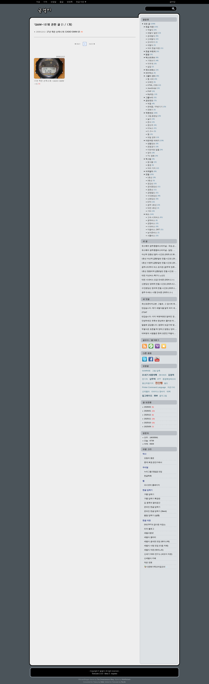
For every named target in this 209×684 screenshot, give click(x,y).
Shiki (102, 682)
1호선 (151, 177)
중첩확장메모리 (169, 379)
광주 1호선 (153, 205)
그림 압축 (156, 371)
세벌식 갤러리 (150, 537)
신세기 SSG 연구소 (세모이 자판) (158, 554)
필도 (166, 383)
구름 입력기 (149, 494)
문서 (151, 122)
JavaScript (153, 88)
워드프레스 (152, 70)
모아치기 (152, 42)
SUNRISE (146, 371)
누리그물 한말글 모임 (153, 472)
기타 (151, 211)
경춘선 (152, 190)
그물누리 (151, 97)
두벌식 (152, 30)
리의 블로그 (149, 529)
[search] (159, 8)
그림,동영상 (154, 116)
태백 (169, 391)
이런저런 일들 (155, 150)
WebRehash (126, 679)
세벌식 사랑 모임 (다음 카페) (156, 546)
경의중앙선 (153, 187)
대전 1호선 (153, 208)
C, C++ (151, 131)
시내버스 (152, 226)
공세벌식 (152, 36)
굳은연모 (151, 100)
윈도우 (152, 125)
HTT (159, 379)
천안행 (159, 383)
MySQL (152, 94)
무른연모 (151, 113)
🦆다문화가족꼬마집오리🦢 (156, 567)
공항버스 (152, 223)
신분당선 (152, 199)
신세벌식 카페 (150, 558)
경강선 (152, 183)
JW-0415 (162, 375)
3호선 (151, 180)
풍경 (150, 165)
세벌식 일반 (154, 33)
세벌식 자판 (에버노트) (153, 550)
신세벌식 (152, 39)
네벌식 (151, 45)
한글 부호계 (152, 51)
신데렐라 (146, 391)
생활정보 (152, 143)
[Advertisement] (159, 617)
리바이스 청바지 (158, 391)
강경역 (171, 375)
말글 (149, 54)
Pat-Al (123, 682)
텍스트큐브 (152, 57)
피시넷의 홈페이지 (152, 485)
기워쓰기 (152, 60)
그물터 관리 (152, 76)
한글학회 (148, 476)
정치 (151, 153)
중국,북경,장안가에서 (153, 462)
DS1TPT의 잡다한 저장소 (155, 524)
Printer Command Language (154, 387)
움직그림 (163, 396)
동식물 (152, 162)
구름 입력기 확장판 (152, 498)
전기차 (145, 379)
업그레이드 (147, 395)
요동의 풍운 (149, 458)
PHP (151, 91)
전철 (150, 174)
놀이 (151, 119)
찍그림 (150, 159)
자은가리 (171, 387)
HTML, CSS (154, 85)
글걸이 (102, 671)
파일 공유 (153, 137)
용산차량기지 (147, 383)
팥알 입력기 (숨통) (152, 515)
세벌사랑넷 (149, 533)
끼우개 (152, 64)
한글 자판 (152, 27)
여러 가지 (153, 168)
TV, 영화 (152, 156)
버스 (150, 214)
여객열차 (151, 171)
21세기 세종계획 (149, 375)
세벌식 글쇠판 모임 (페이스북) (157, 541)
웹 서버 (152, 79)
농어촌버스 (153, 232)
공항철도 (152, 193)
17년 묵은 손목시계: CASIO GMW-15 (63, 32)
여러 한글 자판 (155, 48)
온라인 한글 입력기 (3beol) (155, 511)
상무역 (152, 379)
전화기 (151, 110)
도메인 (151, 82)
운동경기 (152, 147)
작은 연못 (148, 562)
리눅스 (152, 128)
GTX (151, 202)
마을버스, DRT (155, 229)
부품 (151, 104)
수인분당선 (153, 196)
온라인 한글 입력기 (152, 507)
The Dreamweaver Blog (105, 679)
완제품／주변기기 (156, 107)
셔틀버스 (152, 236)
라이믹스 (151, 73)
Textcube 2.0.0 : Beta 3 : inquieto (104, 674)
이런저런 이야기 (155, 140)
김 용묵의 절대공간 (152, 503)
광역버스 (152, 220)
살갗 (150, 67)
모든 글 (149, 24)
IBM (156, 395)
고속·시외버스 (155, 217)
